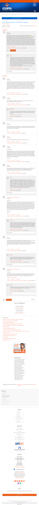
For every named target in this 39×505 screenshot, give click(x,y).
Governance (18, 419)
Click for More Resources (17, 18)
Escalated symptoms (6, 326)
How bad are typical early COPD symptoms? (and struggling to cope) (13, 325)
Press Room (18, 414)
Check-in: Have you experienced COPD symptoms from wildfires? (13, 319)
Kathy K (11, 68)
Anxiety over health (6, 332)
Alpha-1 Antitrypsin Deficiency (19, 439)
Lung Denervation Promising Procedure (9, 335)
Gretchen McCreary (15, 161)
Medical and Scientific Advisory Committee (19, 438)
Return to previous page (6, 23)
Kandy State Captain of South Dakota (13, 280)
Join (33, 0)
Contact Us (19, 435)
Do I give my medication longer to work (9, 328)
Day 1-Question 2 (5, 337)
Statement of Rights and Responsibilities (19, 501)
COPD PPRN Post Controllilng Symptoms (9, 338)
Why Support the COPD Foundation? (19, 432)
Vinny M (13, 173)
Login (36, 0)
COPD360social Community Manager (22, 384)
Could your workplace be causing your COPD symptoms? (12, 329)
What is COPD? (19, 428)
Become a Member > (19, 308)
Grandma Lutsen (16, 104)
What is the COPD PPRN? (19, 429)
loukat (14, 133)
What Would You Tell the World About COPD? (10, 334)
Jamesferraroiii (34, 25)
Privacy (22, 500)
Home (3, 14)
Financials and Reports (18, 418)
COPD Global (19, 416)
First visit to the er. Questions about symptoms (10, 320)
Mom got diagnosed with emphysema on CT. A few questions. (12, 323)
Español (19, 441)
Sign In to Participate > (19, 312)
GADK (13, 68)
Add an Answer (13, 50)
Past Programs (18, 421)
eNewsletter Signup (19, 494)
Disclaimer (17, 500)
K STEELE (16, 68)
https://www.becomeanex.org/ (11, 277)
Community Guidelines (27, 500)
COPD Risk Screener (19, 434)
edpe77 (13, 250)
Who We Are (18, 412)
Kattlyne (8, 32)
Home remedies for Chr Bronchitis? (8, 322)
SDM (10, 142)
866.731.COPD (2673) (20, 472)
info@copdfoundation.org (19, 477)
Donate (34, 4)
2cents (14, 116)
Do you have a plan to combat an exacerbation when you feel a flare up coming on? (16, 331)
